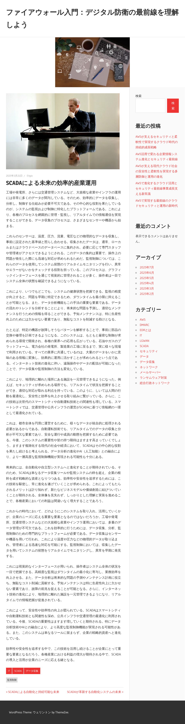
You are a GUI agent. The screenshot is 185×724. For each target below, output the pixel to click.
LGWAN (144, 340)
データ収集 (32, 670)
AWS (142, 319)
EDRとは (145, 330)
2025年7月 (147, 267)
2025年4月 (147, 283)
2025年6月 (147, 272)
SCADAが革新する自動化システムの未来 (94, 692)
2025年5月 (147, 278)
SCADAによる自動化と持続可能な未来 (33, 692)
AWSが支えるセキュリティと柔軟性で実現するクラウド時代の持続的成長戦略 (157, 142)
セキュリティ (149, 351)
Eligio (30, 175)
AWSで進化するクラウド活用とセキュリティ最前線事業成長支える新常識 (157, 188)
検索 (139, 96)
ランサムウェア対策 (153, 377)
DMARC (144, 325)
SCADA (18, 670)
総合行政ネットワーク (155, 383)
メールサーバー (150, 372)
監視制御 (11, 679)
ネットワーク (149, 367)
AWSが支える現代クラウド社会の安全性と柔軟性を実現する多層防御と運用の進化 (157, 171)
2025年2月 (147, 294)
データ (144, 356)
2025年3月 (147, 288)
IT (9, 670)
